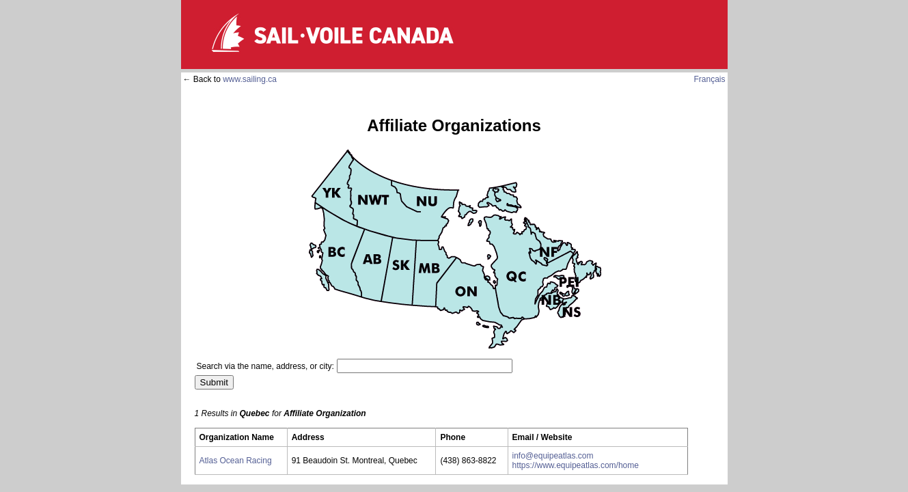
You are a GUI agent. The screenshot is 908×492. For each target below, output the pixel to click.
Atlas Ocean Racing (236, 460)
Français (709, 79)
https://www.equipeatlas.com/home (575, 465)
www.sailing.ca (250, 79)
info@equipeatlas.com (553, 456)
